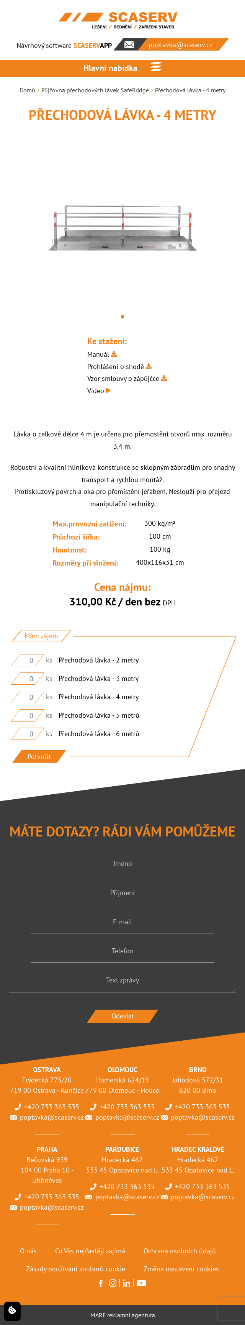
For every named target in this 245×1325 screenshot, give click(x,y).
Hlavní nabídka (110, 67)
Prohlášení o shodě (115, 366)
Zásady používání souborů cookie (75, 1268)
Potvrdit (39, 756)
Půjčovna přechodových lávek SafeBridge (95, 90)
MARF (98, 1315)
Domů (27, 90)
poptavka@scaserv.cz (52, 1117)
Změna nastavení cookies (181, 1268)
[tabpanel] (122, 228)
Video (95, 390)
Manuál (98, 354)
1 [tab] (122, 316)
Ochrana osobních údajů (180, 1250)
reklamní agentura (131, 1315)
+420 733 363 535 (51, 1106)
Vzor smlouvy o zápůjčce (123, 378)
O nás (28, 1250)
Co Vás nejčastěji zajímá (90, 1250)
